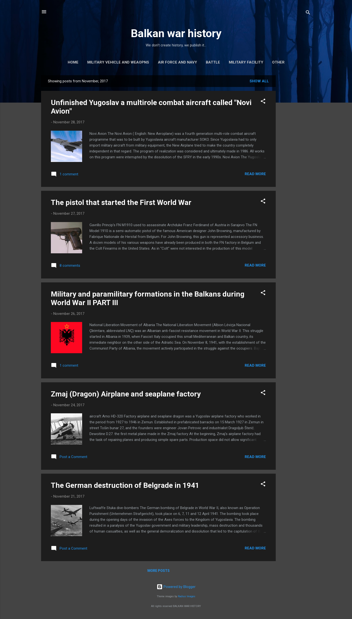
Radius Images (186, 596)
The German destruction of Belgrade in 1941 (125, 485)
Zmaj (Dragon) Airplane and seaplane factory (126, 394)
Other (278, 62)
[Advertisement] (295, 148)
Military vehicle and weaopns (118, 62)
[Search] (308, 13)
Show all (259, 81)
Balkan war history (176, 33)
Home (73, 62)
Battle (213, 62)
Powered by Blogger (176, 587)
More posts (158, 571)
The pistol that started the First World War (121, 202)
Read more (255, 174)
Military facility (246, 62)
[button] (263, 102)
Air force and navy (177, 62)
